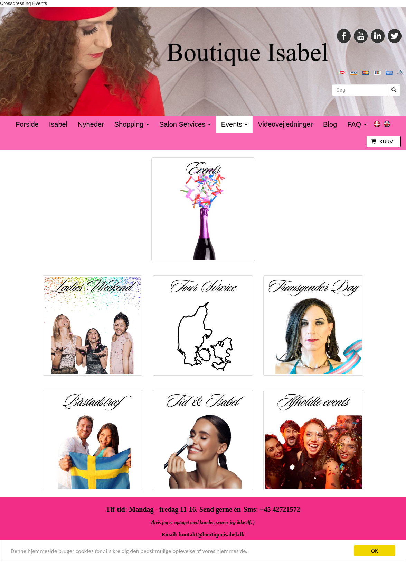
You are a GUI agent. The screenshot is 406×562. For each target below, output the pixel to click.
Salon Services (185, 124)
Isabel (58, 124)
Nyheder (91, 124)
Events (234, 124)
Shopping (131, 124)
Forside (27, 124)
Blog (330, 124)
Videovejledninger (285, 124)
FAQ (357, 124)
